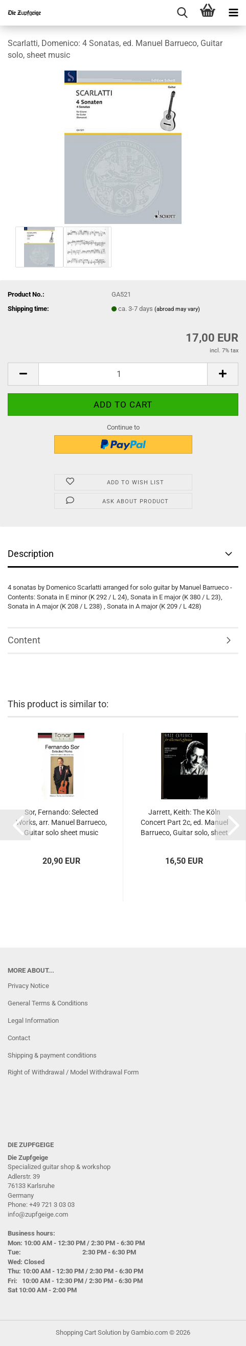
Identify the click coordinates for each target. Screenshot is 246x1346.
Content (24, 640)
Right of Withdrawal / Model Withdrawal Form (73, 1072)
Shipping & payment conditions (52, 1055)
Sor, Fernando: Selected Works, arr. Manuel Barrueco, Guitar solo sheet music (61, 822)
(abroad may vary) (177, 309)
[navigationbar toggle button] (233, 13)
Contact (19, 1038)
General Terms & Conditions (48, 1003)
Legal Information (33, 1020)
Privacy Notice (28, 986)
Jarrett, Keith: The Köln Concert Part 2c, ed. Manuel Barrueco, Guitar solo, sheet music (184, 823)
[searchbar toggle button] (182, 13)
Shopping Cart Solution (88, 1332)
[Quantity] (123, 374)
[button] (23, 374)
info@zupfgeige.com (38, 1214)
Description (31, 553)
